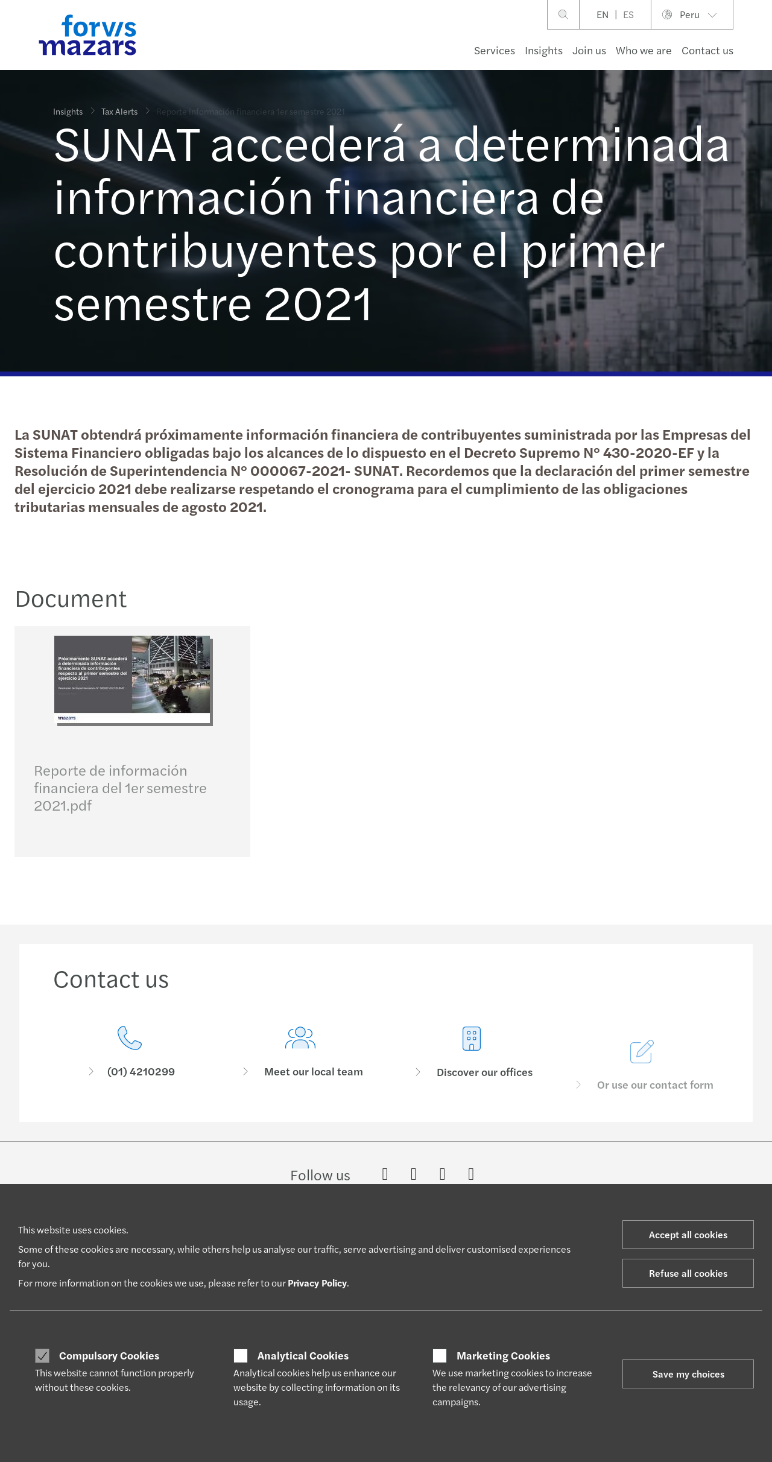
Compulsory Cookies (109, 1355)
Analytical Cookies (303, 1355)
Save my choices (688, 1374)
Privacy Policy (317, 1283)
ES (628, 14)
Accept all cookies (688, 1234)
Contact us (707, 49)
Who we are (644, 49)
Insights (544, 49)
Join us (589, 49)
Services (494, 49)
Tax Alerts (119, 104)
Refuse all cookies (688, 1273)
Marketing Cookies (503, 1355)
